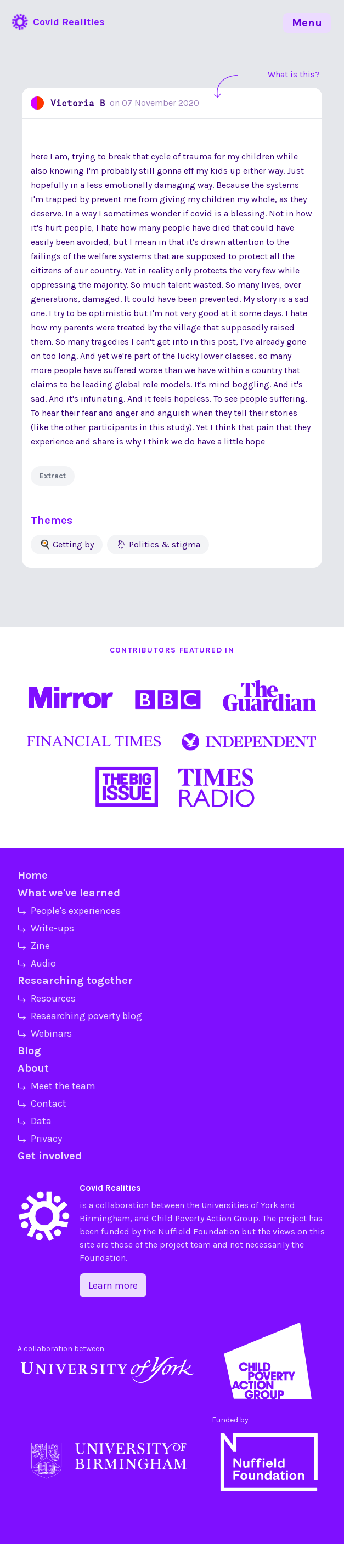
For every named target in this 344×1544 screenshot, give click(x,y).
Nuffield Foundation (198, 1231)
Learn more (113, 1285)
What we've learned (69, 893)
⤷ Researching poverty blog (80, 1016)
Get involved (50, 1156)
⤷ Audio (37, 963)
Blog (29, 1050)
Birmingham (105, 1218)
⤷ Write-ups (46, 928)
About (33, 1068)
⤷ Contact (42, 1103)
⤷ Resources (47, 998)
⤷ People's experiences (69, 911)
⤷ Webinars (45, 1033)
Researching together (75, 980)
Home (33, 875)
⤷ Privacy (40, 1139)
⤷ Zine (34, 946)
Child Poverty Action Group (204, 1218)
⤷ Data (35, 1121)
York (269, 1205)
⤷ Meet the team (56, 1086)
